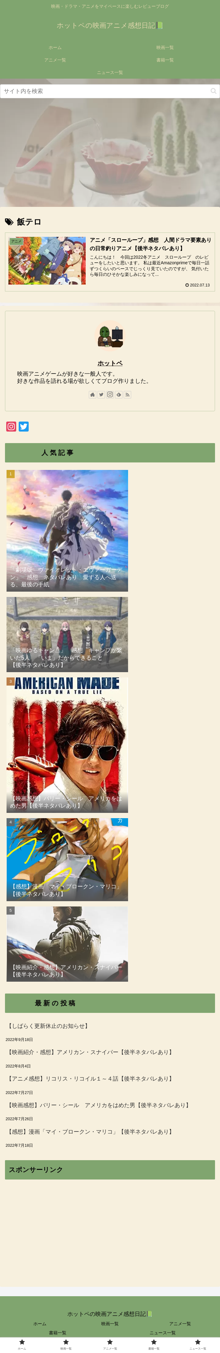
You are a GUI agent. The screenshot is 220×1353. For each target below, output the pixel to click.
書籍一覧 (57, 1332)
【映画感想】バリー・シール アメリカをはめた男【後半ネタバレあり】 (98, 1105)
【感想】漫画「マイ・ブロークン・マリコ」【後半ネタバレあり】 (90, 1132)
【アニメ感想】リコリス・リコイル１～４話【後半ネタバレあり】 (90, 1079)
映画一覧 (110, 1323)
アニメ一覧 (180, 1323)
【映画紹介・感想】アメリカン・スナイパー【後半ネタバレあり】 (90, 1052)
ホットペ (110, 363)
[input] (110, 91)
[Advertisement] (110, 153)
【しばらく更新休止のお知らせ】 (48, 1026)
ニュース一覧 (163, 1332)
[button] (213, 91)
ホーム (39, 1323)
